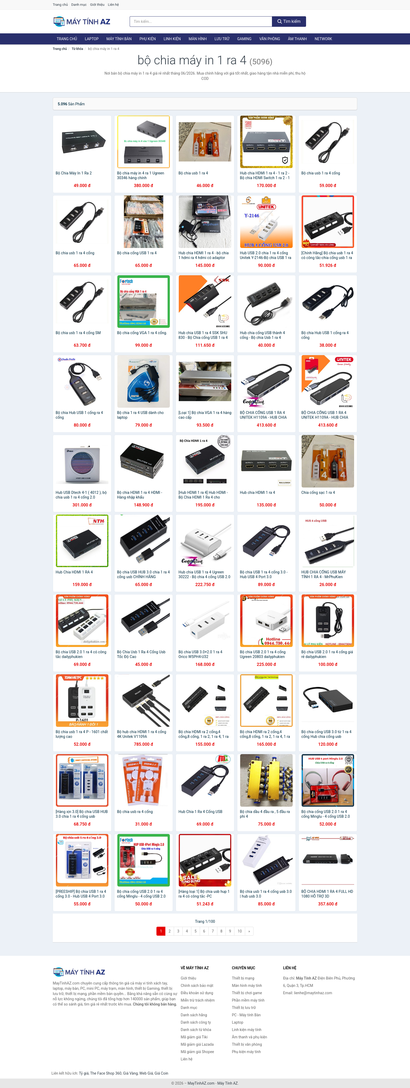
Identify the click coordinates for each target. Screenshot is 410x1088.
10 (240, 931)
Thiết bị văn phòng (247, 1044)
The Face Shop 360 (105, 1073)
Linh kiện (172, 39)
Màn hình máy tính (247, 985)
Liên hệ (113, 5)
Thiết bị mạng (243, 978)
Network (323, 39)
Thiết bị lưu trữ (244, 1008)
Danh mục (79, 5)
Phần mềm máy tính (248, 1000)
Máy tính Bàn (119, 39)
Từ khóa (77, 49)
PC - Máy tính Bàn (246, 1015)
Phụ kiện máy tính (246, 1052)
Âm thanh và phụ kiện (249, 1037)
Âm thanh (297, 39)
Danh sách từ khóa (196, 1030)
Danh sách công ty (196, 1022)
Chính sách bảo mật (197, 985)
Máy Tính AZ (227, 1083)
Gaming (244, 39)
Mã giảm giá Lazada (197, 1044)
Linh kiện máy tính (246, 1030)
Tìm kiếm (289, 21)
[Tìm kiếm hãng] (201, 21)
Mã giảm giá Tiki (194, 1037)
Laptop (91, 39)
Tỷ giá (84, 1073)
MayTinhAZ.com (201, 1083)
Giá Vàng (130, 1073)
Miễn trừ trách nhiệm (198, 1000)
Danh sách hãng (194, 1015)
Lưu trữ (221, 39)
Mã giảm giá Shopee (197, 1052)
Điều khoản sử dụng (197, 993)
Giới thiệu (97, 5)
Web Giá (146, 1073)
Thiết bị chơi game (247, 993)
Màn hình (198, 39)
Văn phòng (269, 39)
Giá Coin (161, 1073)
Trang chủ (60, 5)
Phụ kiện (147, 39)
